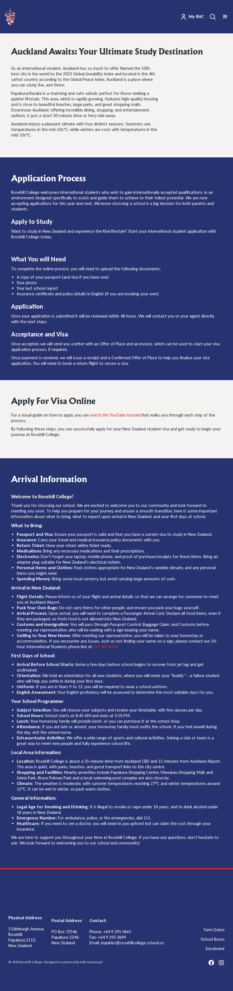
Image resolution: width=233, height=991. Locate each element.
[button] (225, 16)
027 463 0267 (105, 646)
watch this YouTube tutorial (115, 415)
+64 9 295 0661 (117, 931)
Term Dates (214, 930)
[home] (10, 16)
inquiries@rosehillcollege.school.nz (132, 942)
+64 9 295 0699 (112, 937)
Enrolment (215, 949)
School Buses (213, 939)
